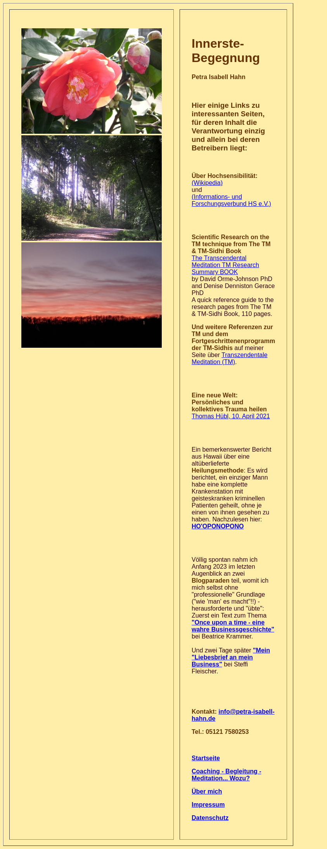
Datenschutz (210, 817)
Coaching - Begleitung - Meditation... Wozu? (226, 775)
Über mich (207, 791)
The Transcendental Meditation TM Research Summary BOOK (225, 265)
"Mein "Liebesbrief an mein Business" (231, 657)
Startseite (206, 758)
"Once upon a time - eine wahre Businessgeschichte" (233, 626)
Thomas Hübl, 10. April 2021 (231, 416)
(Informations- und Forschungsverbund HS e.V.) (231, 200)
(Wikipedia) (207, 182)
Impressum (208, 804)
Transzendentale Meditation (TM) (230, 358)
